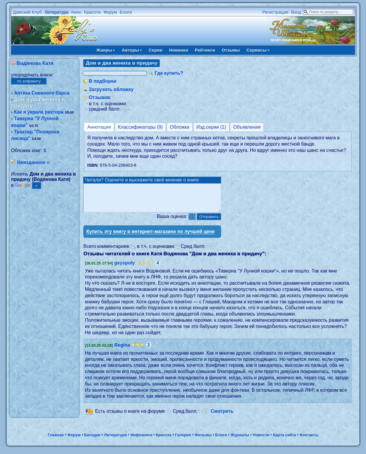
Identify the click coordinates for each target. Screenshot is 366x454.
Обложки (179, 127)
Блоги (126, 12)
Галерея (183, 440)
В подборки (102, 81)
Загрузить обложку (111, 89)
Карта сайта (284, 440)
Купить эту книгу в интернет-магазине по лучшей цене (150, 236)
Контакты (309, 440)
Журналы (240, 440)
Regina (122, 350)
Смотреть (222, 416)
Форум (110, 12)
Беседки (92, 440)
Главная (56, 440)
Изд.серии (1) (211, 127)
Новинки (178, 49)
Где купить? (169, 73)
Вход (296, 12)
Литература (56, 12)
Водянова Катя (35, 63)
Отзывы (231, 49)
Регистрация (275, 12)
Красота (92, 12)
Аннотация (99, 127)
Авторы (132, 49)
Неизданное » (33, 162)
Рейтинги (205, 49)
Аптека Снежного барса (41, 92)
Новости (261, 440)
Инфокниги (141, 440)
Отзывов (99, 97)
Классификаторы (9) (140, 127)
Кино (76, 12)
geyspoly (124, 268)
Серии (155, 49)
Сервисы (258, 49)
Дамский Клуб (27, 12)
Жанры (105, 49)
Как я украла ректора (38, 111)
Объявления (247, 127)
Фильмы (203, 440)
